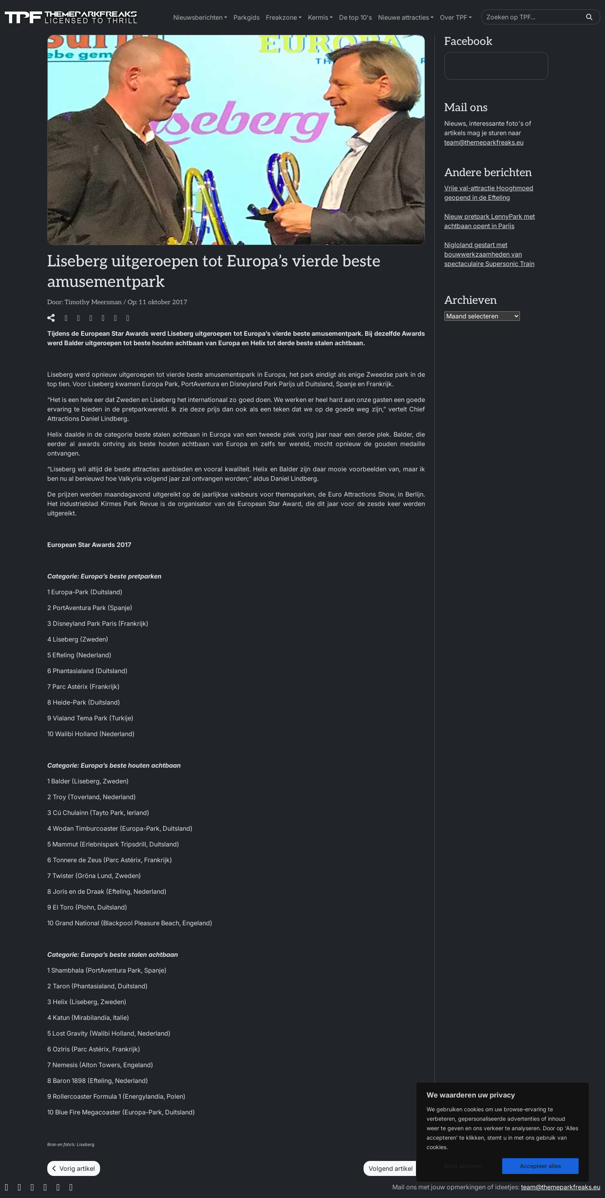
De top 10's (355, 17)
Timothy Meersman (93, 302)
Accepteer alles (540, 1166)
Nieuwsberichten (198, 17)
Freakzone (281, 17)
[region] (502, 1132)
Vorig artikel (73, 1168)
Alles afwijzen (463, 1166)
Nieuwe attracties (403, 17)
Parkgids (247, 17)
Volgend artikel (394, 1168)
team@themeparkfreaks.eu (483, 142)
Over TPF (453, 17)
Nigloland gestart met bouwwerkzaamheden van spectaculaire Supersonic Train (489, 254)
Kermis (318, 17)
